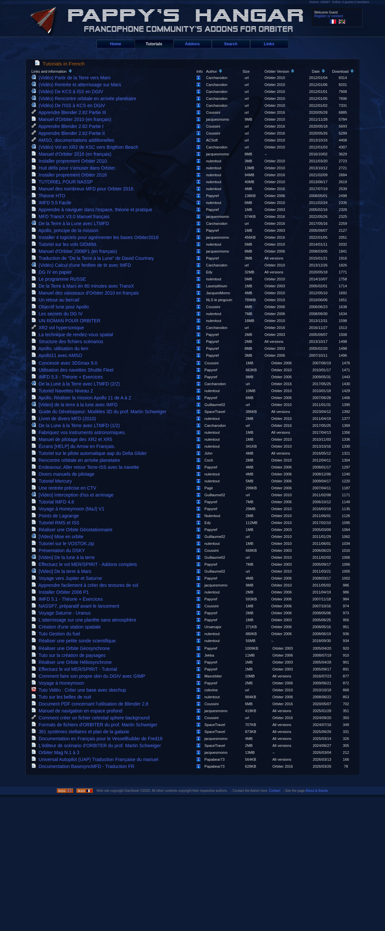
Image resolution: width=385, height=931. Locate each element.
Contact (274, 790)
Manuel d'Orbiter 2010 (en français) (72, 119)
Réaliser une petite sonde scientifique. (75, 640)
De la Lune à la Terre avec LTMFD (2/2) (76, 383)
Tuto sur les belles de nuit (62, 697)
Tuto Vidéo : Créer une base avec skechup (80, 690)
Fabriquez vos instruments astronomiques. (79, 432)
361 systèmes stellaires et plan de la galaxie (81, 731)
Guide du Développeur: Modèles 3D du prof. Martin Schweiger (100, 411)
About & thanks (317, 790)
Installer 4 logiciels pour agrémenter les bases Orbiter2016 (96, 237)
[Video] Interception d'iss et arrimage (73, 495)
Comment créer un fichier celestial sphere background (91, 717)
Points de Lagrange (56, 515)
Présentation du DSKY (59, 550)
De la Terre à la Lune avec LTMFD (71, 223)
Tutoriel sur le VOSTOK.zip (64, 543)
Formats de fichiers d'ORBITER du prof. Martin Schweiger (95, 724)
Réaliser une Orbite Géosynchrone (71, 648)
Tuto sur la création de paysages (69, 655)
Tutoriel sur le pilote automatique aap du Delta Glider (90, 453)
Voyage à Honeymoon (59, 683)
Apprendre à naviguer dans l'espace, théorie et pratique (93, 209)
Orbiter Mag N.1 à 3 (56, 752)
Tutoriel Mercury (52, 481)
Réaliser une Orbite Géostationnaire (73, 529)
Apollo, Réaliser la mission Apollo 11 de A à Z (82, 397)
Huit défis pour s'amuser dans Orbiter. (75, 168)
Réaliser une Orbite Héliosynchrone (72, 662)
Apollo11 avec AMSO (58, 355)
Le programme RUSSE (60, 279)
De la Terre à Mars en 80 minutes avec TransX (84, 286)
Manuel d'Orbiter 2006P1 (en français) (75, 251)
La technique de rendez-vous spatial (73, 334)
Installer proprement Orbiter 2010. (71, 161)
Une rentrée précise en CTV (65, 488)
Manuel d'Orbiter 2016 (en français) (72, 154)
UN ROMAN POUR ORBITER (67, 320)
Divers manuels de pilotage (64, 474)
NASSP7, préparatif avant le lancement (76, 606)
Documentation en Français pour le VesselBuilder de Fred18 (98, 738)
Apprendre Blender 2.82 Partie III (69, 112)
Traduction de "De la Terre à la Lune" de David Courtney (93, 258)
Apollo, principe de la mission (66, 230)
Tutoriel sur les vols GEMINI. (65, 244)
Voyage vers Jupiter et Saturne (68, 578)
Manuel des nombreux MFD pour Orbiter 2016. (84, 188)
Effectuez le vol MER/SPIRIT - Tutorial (75, 669)
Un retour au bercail (56, 300)
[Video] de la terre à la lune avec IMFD (75, 404)
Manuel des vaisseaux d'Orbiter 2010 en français (86, 293)
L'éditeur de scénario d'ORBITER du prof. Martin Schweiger (97, 745)
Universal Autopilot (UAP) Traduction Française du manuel (96, 759)
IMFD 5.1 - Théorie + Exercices (68, 599)
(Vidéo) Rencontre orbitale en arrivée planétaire (85, 98)
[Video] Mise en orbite (58, 536)
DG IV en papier (52, 272)
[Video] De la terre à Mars (62, 571)
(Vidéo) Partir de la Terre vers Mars (72, 77)
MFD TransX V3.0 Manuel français (71, 216)
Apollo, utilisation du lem (61, 348)
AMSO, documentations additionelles (74, 140)
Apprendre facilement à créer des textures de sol (86, 585)
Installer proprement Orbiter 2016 (70, 175)
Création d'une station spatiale (67, 626)
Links (269, 44)
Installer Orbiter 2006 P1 (61, 592)
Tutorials (154, 44)
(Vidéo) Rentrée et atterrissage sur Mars (77, 84)
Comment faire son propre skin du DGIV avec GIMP (89, 676)
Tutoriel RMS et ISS (56, 522)
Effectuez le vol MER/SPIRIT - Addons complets (85, 564)
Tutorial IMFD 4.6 (54, 502)
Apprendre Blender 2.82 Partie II (69, 133)
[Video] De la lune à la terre (64, 557)
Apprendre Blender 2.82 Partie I (68, 126)
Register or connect (328, 16)
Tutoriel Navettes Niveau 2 (63, 390)
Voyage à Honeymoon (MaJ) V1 (69, 508)
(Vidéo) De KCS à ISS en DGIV (68, 91)
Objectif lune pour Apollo (61, 306)
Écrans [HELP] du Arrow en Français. (74, 446)
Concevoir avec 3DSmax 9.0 (65, 363)
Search (230, 44)
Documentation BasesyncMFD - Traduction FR (84, 766)
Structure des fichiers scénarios (68, 341)
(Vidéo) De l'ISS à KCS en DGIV (69, 105)
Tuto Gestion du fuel (57, 633)
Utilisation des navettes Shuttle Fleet (73, 370)
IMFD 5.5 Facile (52, 202)
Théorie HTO (49, 195)
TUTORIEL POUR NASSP (63, 181)
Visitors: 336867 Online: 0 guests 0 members (339, 2)
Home (115, 44)
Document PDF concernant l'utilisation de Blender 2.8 (91, 704)
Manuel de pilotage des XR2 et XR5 (73, 439)
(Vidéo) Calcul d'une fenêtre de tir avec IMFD (82, 265)
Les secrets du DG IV (58, 313)
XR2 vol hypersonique (59, 327)
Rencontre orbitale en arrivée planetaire (76, 460)
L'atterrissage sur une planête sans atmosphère (85, 620)
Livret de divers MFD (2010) (65, 418)
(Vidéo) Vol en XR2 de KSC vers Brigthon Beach (86, 147)
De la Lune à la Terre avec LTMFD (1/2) (76, 425)
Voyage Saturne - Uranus (62, 613)
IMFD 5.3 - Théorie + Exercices (68, 377)
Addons (192, 44)
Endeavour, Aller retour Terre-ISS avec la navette (86, 467)
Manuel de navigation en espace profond (78, 710)
